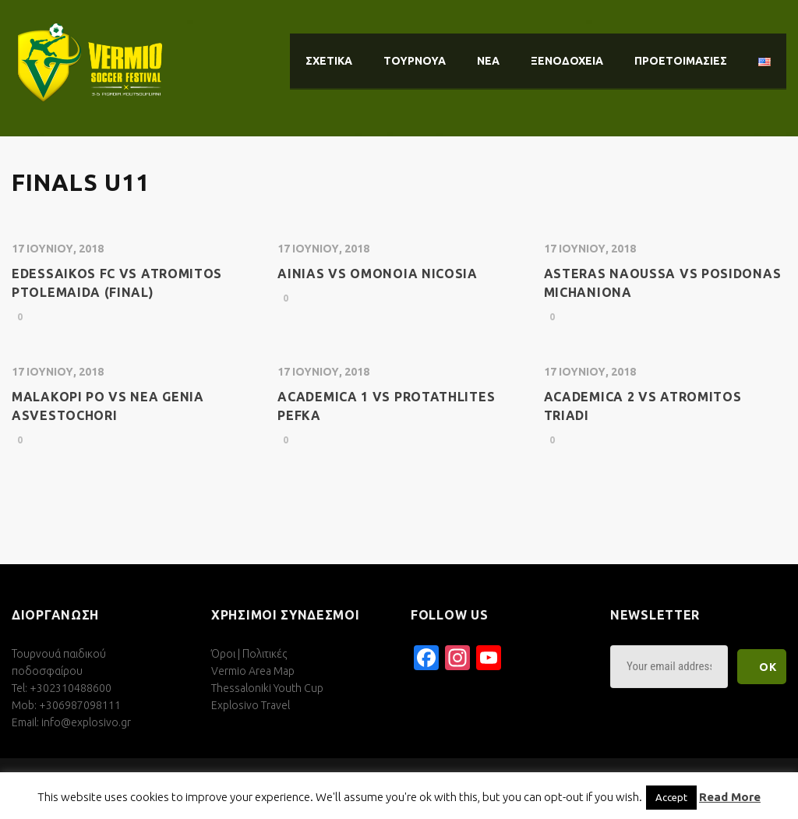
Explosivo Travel (250, 705)
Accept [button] (671, 797)
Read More (730, 796)
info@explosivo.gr (86, 722)
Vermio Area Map (253, 671)
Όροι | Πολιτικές (249, 654)
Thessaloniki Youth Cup (267, 688)
